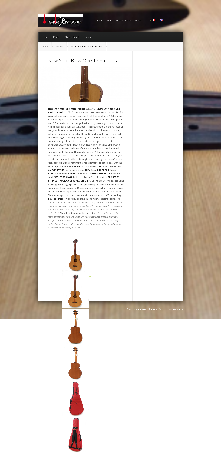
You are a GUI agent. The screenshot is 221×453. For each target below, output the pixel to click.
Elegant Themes (147, 309)
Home (100, 21)
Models (138, 21)
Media (109, 21)
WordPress (176, 309)
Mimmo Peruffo (123, 21)
